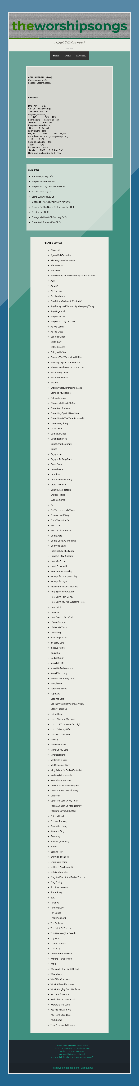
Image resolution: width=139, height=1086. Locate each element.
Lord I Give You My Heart (63, 719)
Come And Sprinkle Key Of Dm (47, 222)
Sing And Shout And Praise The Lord (68, 877)
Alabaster (55, 270)
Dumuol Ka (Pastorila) (61, 489)
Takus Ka (55, 902)
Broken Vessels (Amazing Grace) (66, 387)
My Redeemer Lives (60, 765)
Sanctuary (55, 836)
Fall (52, 505)
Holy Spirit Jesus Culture (62, 591)
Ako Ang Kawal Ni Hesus (63, 260)
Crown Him (56, 428)
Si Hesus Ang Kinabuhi (62, 867)
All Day (54, 285)
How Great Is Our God (62, 617)
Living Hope (56, 714)
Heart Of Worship (59, 566)
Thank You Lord (58, 917)
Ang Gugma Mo (58, 311)
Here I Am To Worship (61, 571)
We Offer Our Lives (60, 979)
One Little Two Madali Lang (64, 790)
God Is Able (56, 535)
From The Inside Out (61, 520)
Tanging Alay (57, 907)
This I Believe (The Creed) (63, 933)
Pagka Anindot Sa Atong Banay (66, 805)
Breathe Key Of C (40, 212)
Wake (53, 963)
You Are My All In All (61, 1009)
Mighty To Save (58, 744)
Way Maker (56, 974)
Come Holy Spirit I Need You (65, 413)
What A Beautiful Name (62, 984)
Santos (54, 846)
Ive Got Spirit (57, 658)
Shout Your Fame (59, 862)
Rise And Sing (57, 831)
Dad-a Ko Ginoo (58, 433)
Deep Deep (56, 464)
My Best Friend (58, 754)
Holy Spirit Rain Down (62, 596)
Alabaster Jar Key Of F (42, 176)
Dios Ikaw (55, 474)
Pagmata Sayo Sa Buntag (63, 810)
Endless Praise (58, 494)
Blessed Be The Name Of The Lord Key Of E (53, 207)
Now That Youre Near (61, 780)
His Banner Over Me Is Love (64, 586)
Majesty (54, 739)
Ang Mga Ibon (58, 316)
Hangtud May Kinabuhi (62, 556)
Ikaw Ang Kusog (58, 637)
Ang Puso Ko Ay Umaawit (63, 321)
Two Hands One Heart (62, 953)
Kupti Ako (55, 693)
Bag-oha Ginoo (58, 336)
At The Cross (57, 331)
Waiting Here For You (61, 958)
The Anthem (56, 923)
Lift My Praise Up (59, 708)
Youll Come (56, 1019)
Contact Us (87, 1067)
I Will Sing (56, 632)
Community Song (59, 423)
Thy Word (55, 938)
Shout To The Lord (60, 856)
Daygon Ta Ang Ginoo (61, 459)
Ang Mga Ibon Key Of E (43, 181)
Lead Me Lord (57, 698)
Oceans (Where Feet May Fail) (65, 785)
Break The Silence (59, 377)
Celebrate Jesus (58, 398)
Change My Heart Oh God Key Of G (49, 217)
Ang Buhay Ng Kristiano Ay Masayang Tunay (72, 306)
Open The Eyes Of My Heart (64, 800)
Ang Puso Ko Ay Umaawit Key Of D (49, 186)
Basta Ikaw (56, 341)
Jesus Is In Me (57, 663)
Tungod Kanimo (58, 943)
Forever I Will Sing (60, 515)
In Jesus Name (58, 647)
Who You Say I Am (60, 994)
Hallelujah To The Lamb (62, 550)
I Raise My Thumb (59, 627)
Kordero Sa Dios (59, 688)
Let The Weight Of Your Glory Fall (67, 703)
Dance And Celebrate (61, 443)
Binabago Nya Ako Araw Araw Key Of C (51, 201)
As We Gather (57, 326)
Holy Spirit (56, 607)
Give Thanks (56, 525)
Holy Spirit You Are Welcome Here (67, 601)
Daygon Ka (56, 454)
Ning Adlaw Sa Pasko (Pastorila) (66, 770)
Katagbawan (57, 683)
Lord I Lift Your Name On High (65, 724)
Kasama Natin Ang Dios (62, 678)
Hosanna (55, 612)
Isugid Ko (55, 652)
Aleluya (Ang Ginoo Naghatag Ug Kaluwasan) (73, 275)
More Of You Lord (59, 749)
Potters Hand (57, 816)
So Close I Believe (59, 887)
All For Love (56, 291)
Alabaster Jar (57, 265)
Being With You (58, 352)
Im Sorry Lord (57, 642)
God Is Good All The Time (63, 540)
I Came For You (58, 622)
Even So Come (58, 499)
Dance (54, 448)
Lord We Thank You (60, 734)
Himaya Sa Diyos (59, 581)
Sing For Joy (56, 882)
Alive (53, 280)
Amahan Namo (58, 296)
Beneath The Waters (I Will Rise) (66, 357)
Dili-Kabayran (57, 469)
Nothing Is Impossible (61, 775)
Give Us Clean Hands (61, 530)
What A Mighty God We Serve (65, 989)
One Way (55, 795)
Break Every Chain (59, 372)
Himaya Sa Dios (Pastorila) (64, 576)
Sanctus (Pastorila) (60, 841)
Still (52, 897)
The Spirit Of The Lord (61, 928)
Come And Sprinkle (60, 408)
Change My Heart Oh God (63, 403)
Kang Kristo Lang (59, 673)
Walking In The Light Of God (65, 969)
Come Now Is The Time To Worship (68, 418)
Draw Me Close (58, 484)
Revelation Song (59, 826)
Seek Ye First (57, 851)
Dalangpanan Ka (59, 438)
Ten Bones (56, 912)
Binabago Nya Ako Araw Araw (65, 362)
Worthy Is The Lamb (60, 1004)
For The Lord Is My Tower (63, 510)
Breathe (54, 382)
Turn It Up (55, 948)
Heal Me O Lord (58, 561)
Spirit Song (56, 892)
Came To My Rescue (60, 392)
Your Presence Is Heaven (63, 1025)
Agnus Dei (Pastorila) (61, 255)
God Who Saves (58, 545)
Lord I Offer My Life (60, 729)
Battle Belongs (58, 346)
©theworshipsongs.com (66, 1067)
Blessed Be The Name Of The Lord (67, 367)
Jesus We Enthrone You (62, 668)
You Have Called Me (60, 1014)
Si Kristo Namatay (59, 872)
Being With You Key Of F (44, 196)
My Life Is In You (58, 760)
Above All (55, 250)
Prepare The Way (59, 821)
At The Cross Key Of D (42, 191)
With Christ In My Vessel (63, 999)
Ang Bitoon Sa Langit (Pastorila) (66, 301)
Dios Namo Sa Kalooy (61, 479)
